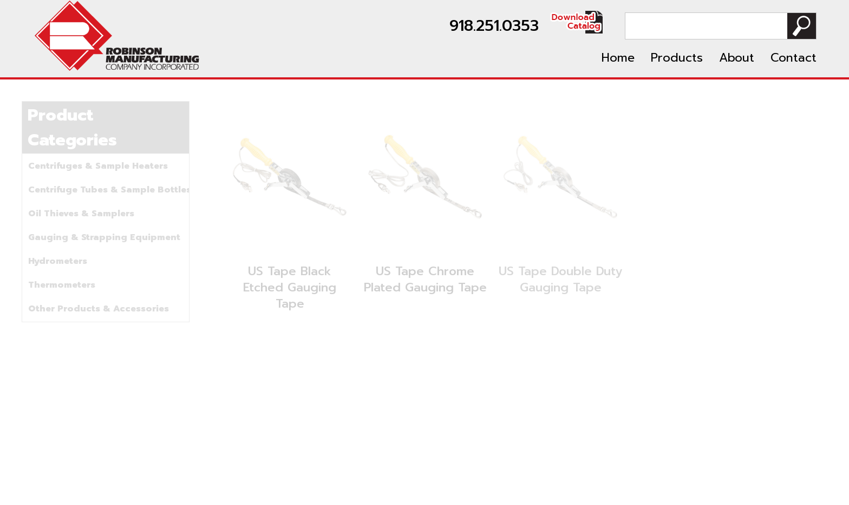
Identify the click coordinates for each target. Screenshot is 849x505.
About (736, 58)
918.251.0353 (494, 25)
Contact (793, 58)
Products (677, 58)
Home (618, 58)
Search (802, 25)
